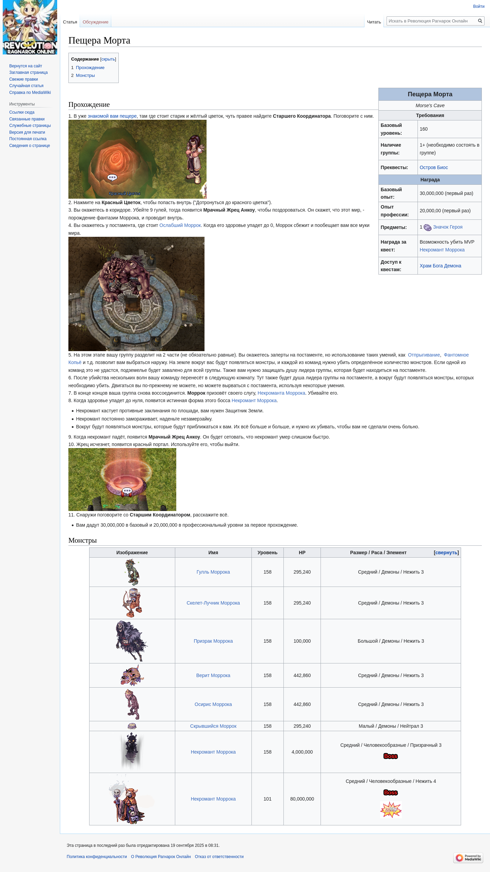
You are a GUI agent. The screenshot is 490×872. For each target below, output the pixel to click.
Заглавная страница (28, 72)
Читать (374, 21)
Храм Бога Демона (440, 265)
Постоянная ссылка (27, 138)
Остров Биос (434, 167)
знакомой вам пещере (112, 116)
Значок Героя (447, 227)
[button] (446, 552)
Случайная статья (26, 85)
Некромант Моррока (442, 249)
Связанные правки (27, 119)
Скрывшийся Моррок (213, 726)
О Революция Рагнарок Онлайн (161, 856)
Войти (479, 6)
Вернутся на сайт (25, 66)
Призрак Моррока (213, 641)
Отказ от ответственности (219, 856)
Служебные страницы (30, 125)
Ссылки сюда (21, 112)
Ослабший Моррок (180, 225)
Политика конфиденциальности (97, 856)
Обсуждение (96, 21)
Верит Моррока (213, 675)
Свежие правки (23, 79)
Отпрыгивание (424, 355)
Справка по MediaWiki (30, 92)
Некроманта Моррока (281, 393)
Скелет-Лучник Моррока (213, 603)
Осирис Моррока (213, 704)
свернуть (446, 552)
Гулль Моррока (213, 572)
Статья (70, 21)
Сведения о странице (29, 145)
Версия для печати (27, 132)
